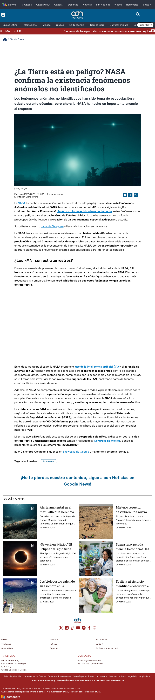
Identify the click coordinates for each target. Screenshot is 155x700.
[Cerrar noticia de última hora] (153, 31)
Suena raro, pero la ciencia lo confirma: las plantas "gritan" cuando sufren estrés (133, 546)
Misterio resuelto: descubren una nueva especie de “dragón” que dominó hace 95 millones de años (134, 509)
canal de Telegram (52, 226)
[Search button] (138, 15)
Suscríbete (145, 25)
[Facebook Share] (125, 195)
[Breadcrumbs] (6, 39)
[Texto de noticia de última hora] (86, 31)
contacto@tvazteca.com (89, 660)
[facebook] (89, 629)
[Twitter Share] (130, 195)
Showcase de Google (76, 451)
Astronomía (48, 461)
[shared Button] (136, 195)
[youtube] (78, 629)
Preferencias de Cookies (34, 676)
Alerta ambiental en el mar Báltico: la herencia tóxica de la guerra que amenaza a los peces (57, 509)
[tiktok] (72, 629)
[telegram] (84, 629)
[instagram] (67, 629)
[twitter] (61, 629)
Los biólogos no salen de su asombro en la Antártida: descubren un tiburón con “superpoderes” (57, 583)
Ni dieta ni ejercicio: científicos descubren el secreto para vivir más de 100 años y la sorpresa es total (134, 583)
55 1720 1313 (83, 663)
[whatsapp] (94, 628)
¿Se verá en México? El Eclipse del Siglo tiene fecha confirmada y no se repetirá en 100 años (58, 546)
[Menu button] (16, 15)
